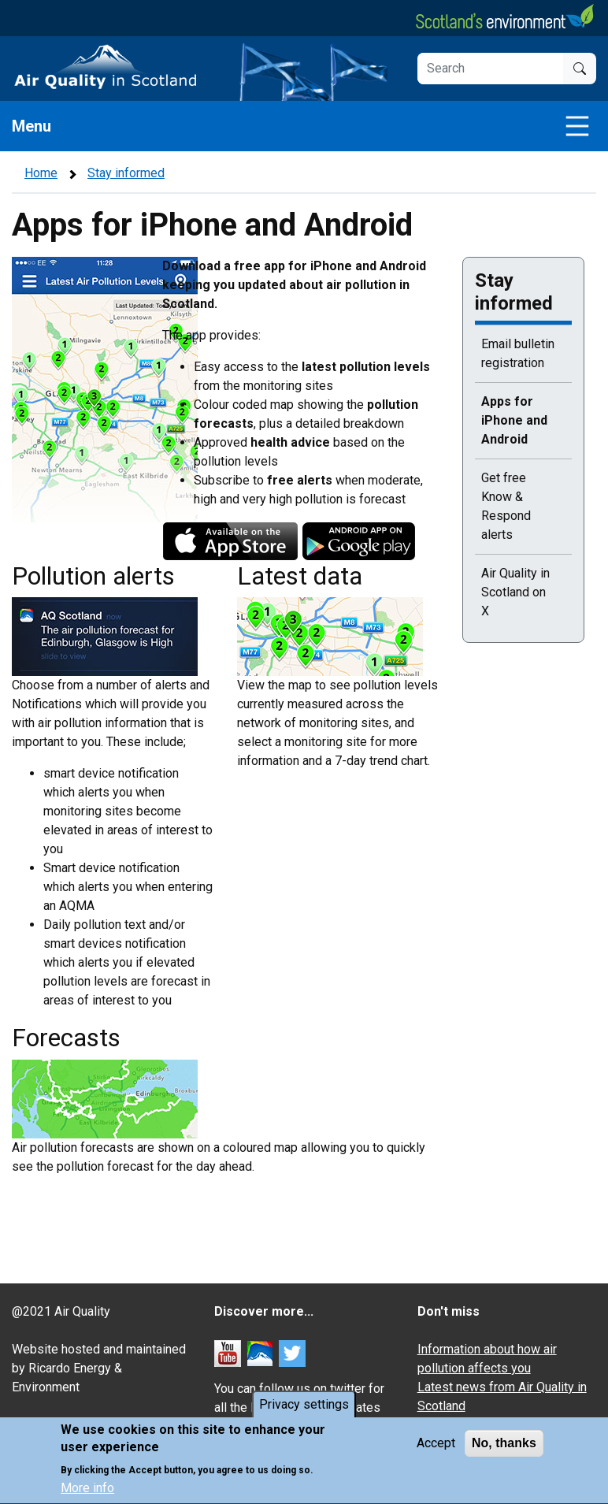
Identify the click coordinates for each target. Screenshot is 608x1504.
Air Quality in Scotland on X (515, 592)
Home (40, 172)
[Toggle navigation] (577, 126)
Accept (436, 1446)
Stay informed (126, 172)
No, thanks (504, 1447)
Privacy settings (304, 1408)
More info (87, 1492)
